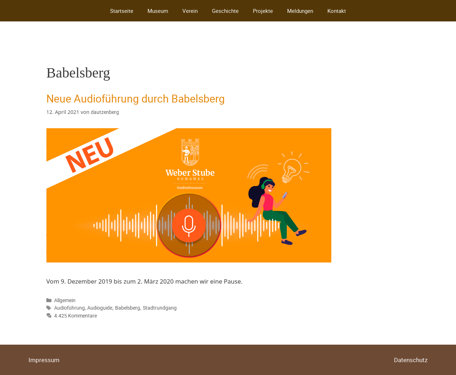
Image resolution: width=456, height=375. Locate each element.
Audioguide (99, 307)
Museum (157, 10)
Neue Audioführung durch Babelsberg (135, 98)
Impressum (43, 360)
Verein (190, 10)
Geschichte (225, 10)
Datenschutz (411, 360)
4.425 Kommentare (75, 315)
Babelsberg (127, 307)
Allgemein (65, 300)
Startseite (121, 10)
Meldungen (300, 10)
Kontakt (336, 10)
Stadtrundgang (160, 307)
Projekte (263, 10)
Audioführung (69, 307)
